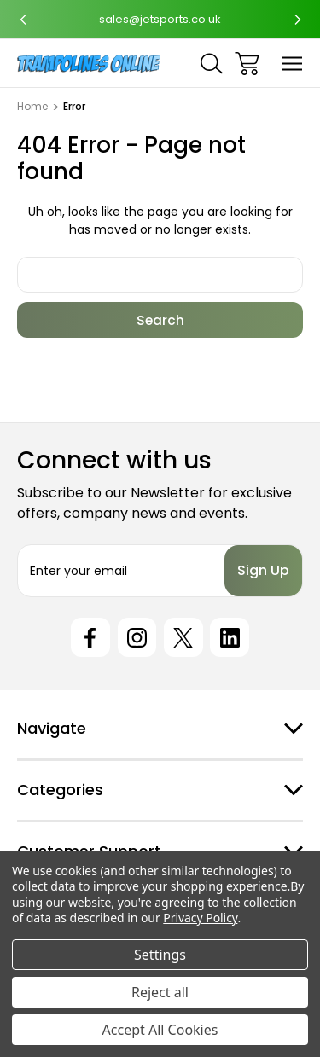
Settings (160, 954)
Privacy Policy (200, 917)
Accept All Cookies (160, 1029)
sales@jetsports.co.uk (160, 19)
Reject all (160, 992)
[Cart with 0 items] (247, 63)
